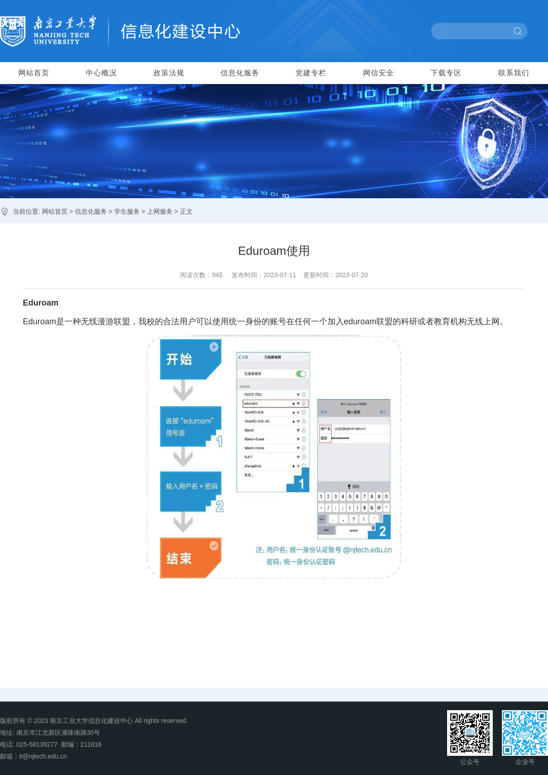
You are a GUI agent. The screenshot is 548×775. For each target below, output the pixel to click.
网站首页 (33, 73)
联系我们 (513, 73)
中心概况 (101, 73)
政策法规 (168, 73)
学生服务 (127, 211)
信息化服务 (240, 73)
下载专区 (446, 73)
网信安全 (378, 73)
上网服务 (160, 211)
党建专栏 (311, 73)
